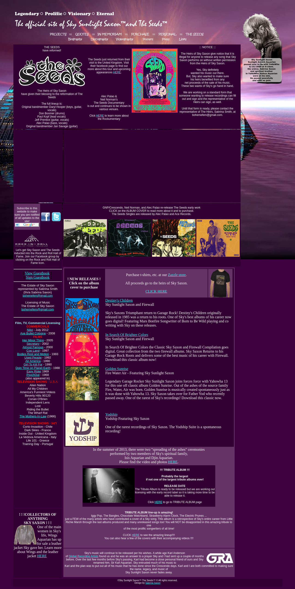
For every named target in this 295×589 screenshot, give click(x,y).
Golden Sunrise (116, 369)
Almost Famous (33, 347)
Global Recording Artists (83, 556)
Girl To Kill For (33, 364)
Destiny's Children (119, 300)
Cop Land (33, 350)
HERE (117, 72)
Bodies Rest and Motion (33, 354)
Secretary (33, 343)
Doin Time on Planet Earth (32, 368)
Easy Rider (34, 371)
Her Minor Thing (33, 340)
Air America (33, 361)
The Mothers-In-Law (33, 416)
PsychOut (33, 375)
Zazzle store (177, 275)
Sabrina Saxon (153, 583)
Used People (32, 357)
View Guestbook (37, 273)
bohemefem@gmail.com (37, 309)
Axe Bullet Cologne (33, 333)
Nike (30, 330)
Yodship (111, 414)
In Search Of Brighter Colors (126, 335)
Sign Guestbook (38, 277)
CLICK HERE (156, 291)
